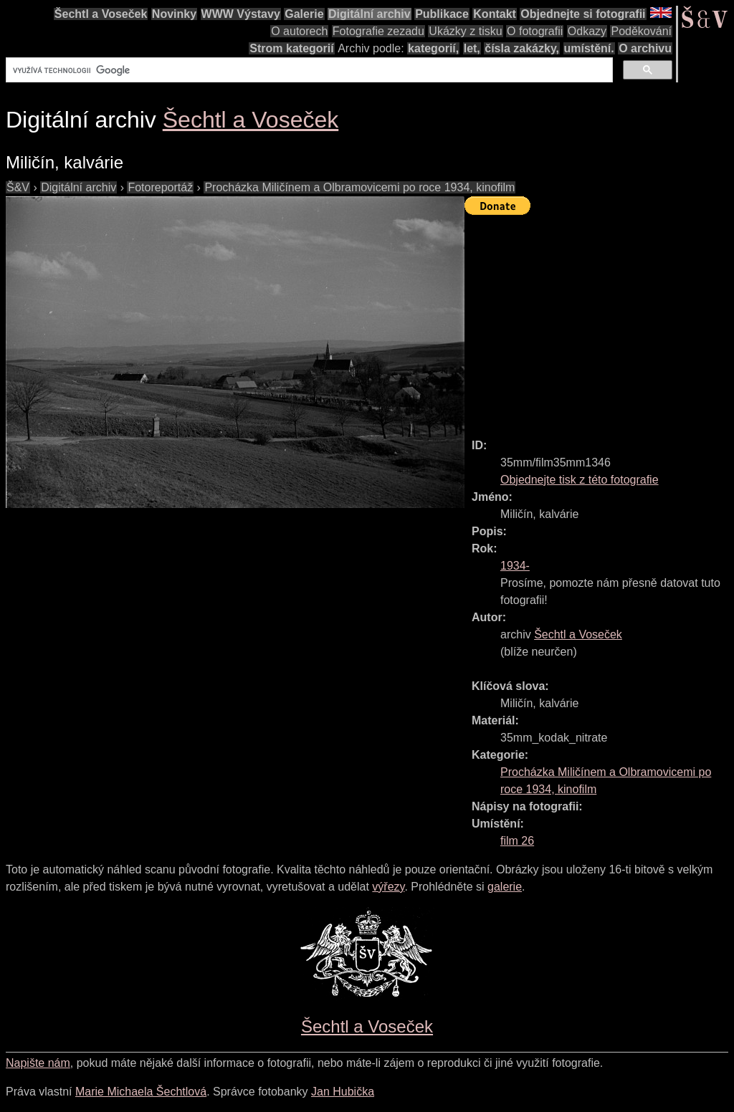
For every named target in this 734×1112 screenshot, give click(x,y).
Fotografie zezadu (378, 31)
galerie (504, 887)
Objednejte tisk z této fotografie (579, 480)
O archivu (645, 48)
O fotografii (535, 31)
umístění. (589, 48)
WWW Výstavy (240, 14)
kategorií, (433, 48)
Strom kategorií (291, 48)
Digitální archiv (369, 14)
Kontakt (494, 14)
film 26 (517, 841)
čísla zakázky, (522, 48)
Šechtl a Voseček (101, 14)
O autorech (299, 31)
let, (472, 48)
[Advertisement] (599, 320)
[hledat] (308, 70)
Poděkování (641, 31)
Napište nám (38, 1063)
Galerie (304, 14)
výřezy (388, 887)
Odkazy (587, 31)
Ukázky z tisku (465, 31)
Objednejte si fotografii (582, 14)
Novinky (174, 14)
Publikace (442, 14)
